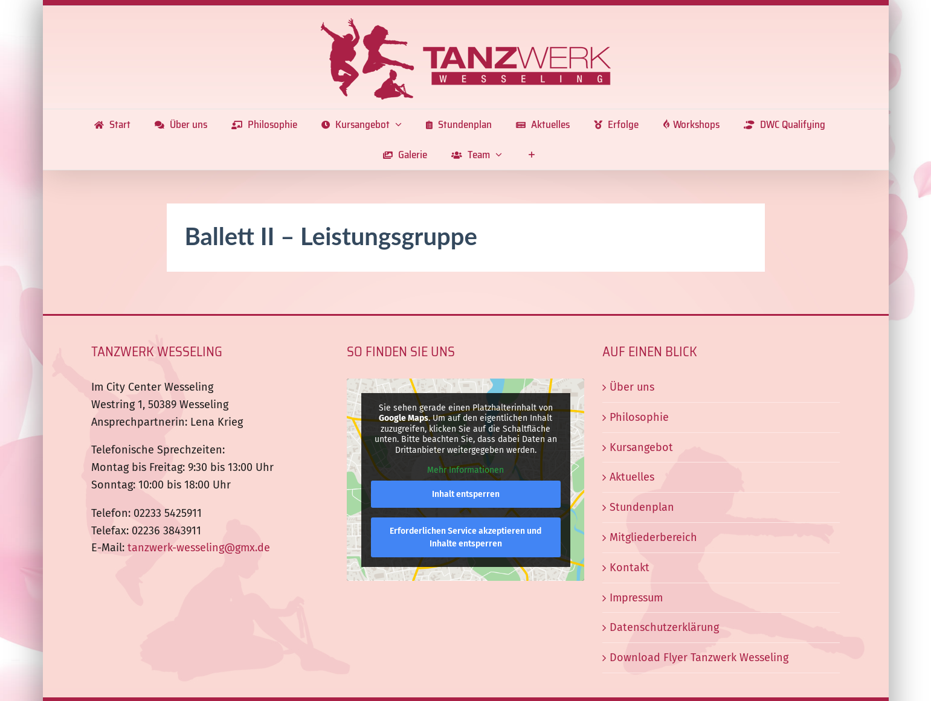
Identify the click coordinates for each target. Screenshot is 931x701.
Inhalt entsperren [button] (465, 494)
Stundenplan (642, 507)
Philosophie (639, 417)
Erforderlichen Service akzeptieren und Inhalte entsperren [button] (465, 537)
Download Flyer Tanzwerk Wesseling (699, 657)
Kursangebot (641, 447)
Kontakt (629, 567)
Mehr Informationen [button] (465, 470)
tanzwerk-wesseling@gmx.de (198, 547)
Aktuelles (632, 477)
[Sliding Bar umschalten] (531, 154)
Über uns (632, 387)
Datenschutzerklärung (664, 627)
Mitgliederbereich (653, 537)
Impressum (636, 597)
